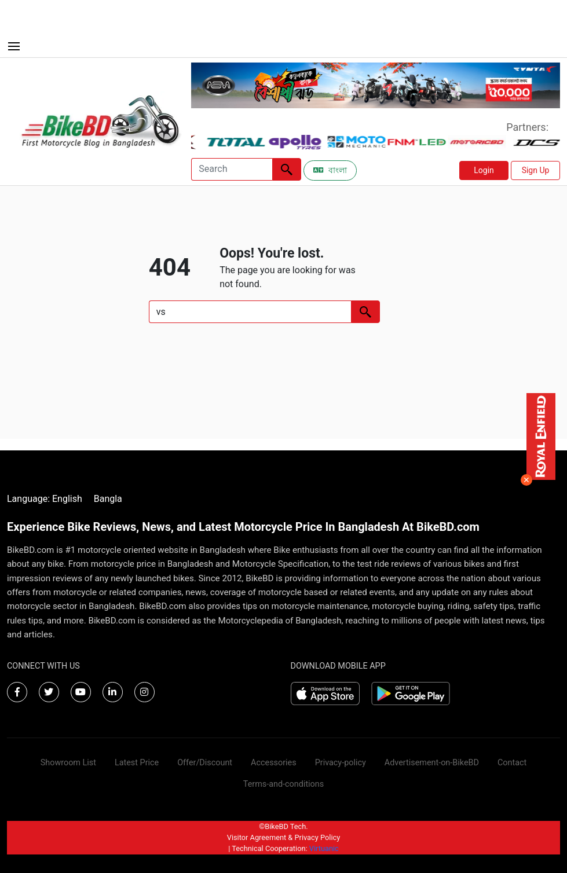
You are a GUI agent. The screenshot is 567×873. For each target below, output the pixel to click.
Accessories (274, 763)
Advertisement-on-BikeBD (432, 763)
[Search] (231, 169)
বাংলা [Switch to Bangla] (330, 170)
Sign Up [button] (536, 170)
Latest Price (137, 763)
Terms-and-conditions (283, 784)
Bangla (108, 498)
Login (484, 170)
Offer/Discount (204, 763)
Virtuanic (324, 848)
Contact (512, 763)
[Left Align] (286, 169)
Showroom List (68, 763)
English (67, 498)
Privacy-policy (340, 763)
